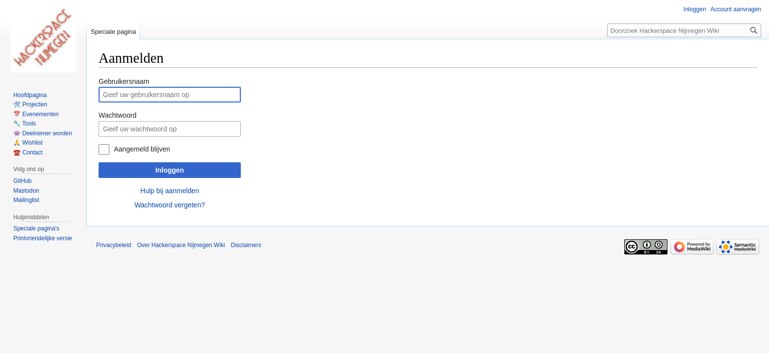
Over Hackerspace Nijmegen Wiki (181, 245)
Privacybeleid (113, 245)
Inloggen (169, 170)
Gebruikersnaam (124, 81)
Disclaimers (246, 245)
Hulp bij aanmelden (169, 191)
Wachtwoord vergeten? (169, 205)
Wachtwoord (117, 115)
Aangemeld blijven (142, 149)
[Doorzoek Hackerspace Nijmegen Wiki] (684, 30)
